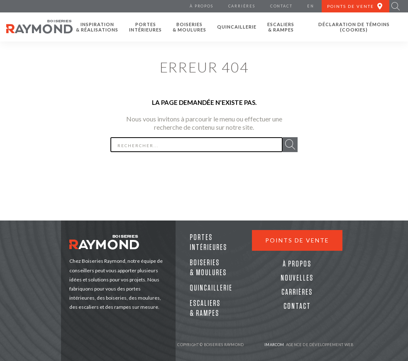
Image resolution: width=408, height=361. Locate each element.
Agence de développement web (308, 344)
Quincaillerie (237, 26)
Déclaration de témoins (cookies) (354, 27)
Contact (297, 306)
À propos (297, 264)
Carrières (297, 292)
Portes (145, 27)
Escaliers (280, 27)
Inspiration (97, 27)
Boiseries (189, 27)
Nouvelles (297, 278)
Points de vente (297, 240)
